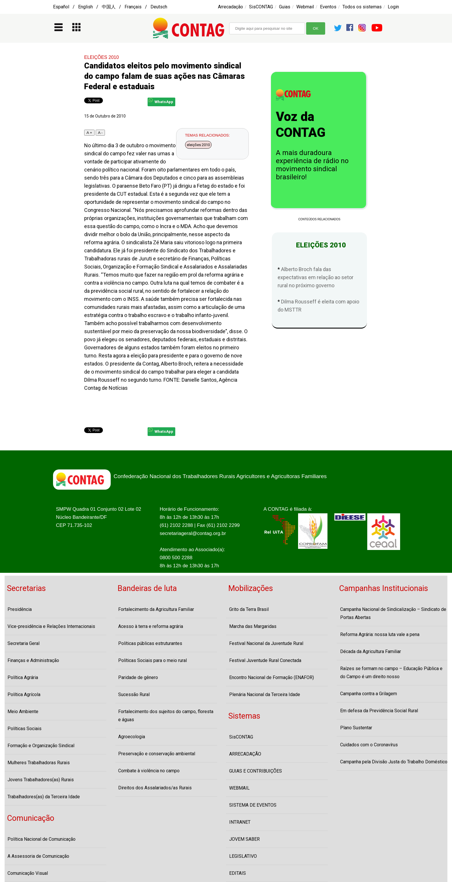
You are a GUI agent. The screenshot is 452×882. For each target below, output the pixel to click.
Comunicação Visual (27, 873)
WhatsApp (160, 101)
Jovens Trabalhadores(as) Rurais (40, 779)
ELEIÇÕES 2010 (101, 57)
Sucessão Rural (134, 694)
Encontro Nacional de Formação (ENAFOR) (271, 677)
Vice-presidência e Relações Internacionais (51, 626)
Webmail (305, 7)
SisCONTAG (261, 7)
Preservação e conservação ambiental (156, 753)
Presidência (19, 609)
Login (393, 7)
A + (89, 132)
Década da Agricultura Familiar (370, 651)
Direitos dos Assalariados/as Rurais (155, 787)
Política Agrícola (23, 694)
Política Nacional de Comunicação (41, 839)
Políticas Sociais (24, 728)
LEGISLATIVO (243, 856)
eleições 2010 (198, 145)
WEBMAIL (239, 788)
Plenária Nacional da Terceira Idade (264, 694)
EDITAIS (237, 873)
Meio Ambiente (22, 711)
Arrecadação (230, 7)
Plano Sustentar (356, 727)
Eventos (328, 7)
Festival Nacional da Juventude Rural (266, 643)
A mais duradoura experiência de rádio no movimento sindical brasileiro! (312, 165)
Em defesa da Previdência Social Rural (379, 710)
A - (100, 132)
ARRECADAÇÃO (245, 754)
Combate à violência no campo (149, 770)
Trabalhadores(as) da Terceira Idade (43, 796)
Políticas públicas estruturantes (150, 643)
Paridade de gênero (138, 677)
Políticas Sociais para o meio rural (152, 660)
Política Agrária (22, 677)
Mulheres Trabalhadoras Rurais (38, 762)
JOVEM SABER (244, 839)
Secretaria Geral (23, 643)
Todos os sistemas (362, 7)
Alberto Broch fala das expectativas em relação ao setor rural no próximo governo (315, 277)
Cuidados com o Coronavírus (369, 744)
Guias (284, 7)
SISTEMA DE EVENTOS (252, 805)
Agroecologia (131, 736)
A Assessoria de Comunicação (38, 856)
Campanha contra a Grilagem (368, 693)
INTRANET (240, 822)
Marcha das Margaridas (252, 626)
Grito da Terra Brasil (249, 609)
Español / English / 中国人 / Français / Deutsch (110, 7)
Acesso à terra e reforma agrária (150, 626)
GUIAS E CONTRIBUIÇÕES (255, 771)
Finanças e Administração (33, 660)
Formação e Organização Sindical (40, 745)
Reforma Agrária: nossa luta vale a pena (379, 634)
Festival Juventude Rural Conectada (265, 660)
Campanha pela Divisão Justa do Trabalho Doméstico (393, 761)
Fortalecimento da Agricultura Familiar (156, 609)
